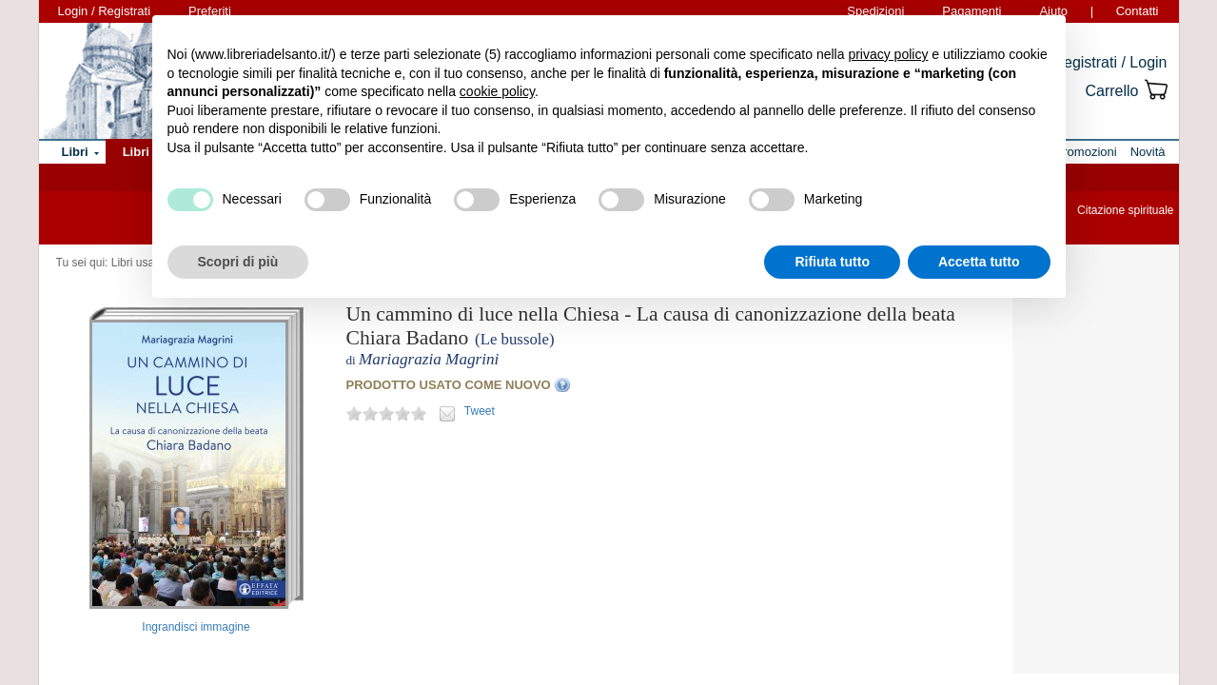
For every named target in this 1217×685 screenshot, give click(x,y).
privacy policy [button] (888, 54)
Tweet (479, 411)
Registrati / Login (1109, 62)
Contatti (1137, 11)
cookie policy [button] (497, 91)
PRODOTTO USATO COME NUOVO (448, 385)
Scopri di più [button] (238, 261)
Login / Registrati (104, 11)
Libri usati (135, 262)
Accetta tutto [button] (979, 261)
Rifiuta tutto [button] (832, 261)
